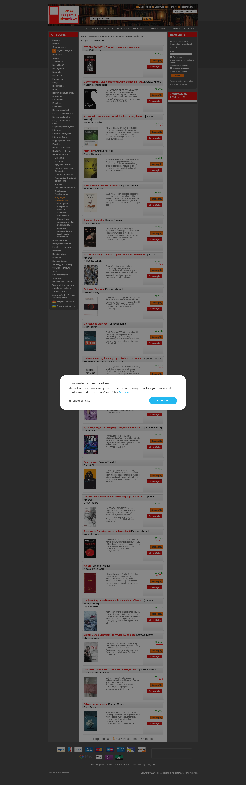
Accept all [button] (163, 400)
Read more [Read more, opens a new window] (125, 392)
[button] (79, 400)
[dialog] (123, 392)
